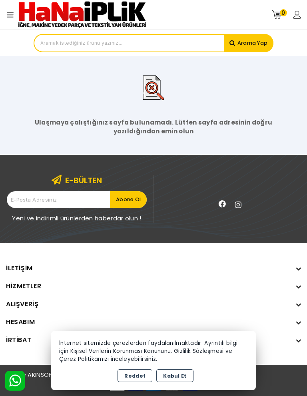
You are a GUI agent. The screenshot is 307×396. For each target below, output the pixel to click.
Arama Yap (252, 43)
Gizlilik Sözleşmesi (199, 351)
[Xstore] (82, 14)
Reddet (135, 375)
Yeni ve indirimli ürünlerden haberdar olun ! (76, 218)
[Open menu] (12, 15)
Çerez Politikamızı (84, 359)
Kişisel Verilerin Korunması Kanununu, (121, 351)
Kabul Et (174, 375)
